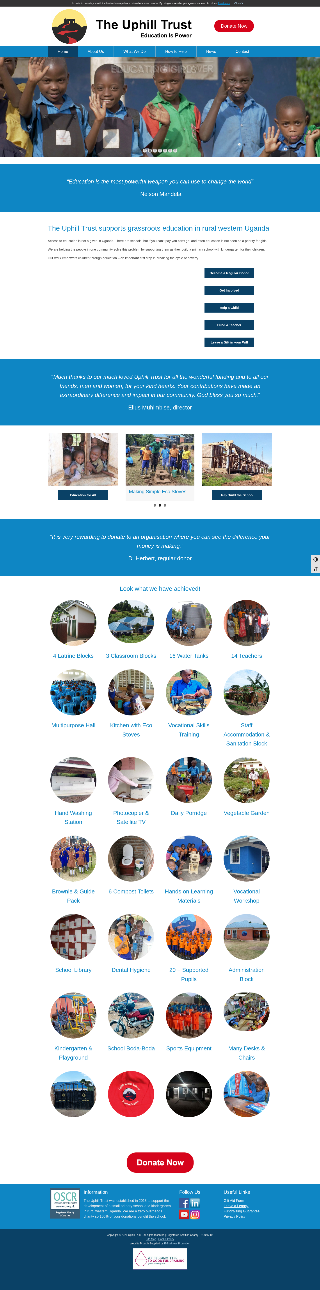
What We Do (134, 51)
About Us (96, 51)
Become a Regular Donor (229, 273)
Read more (224, 3)
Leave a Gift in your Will (229, 342)
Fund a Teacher (229, 325)
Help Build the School (237, 495)
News (211, 51)
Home (63, 51)
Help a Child (229, 308)
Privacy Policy (235, 1216)
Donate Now (234, 26)
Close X (238, 3)
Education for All (83, 495)
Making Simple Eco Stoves (157, 491)
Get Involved (229, 290)
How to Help (176, 51)
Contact (242, 51)
